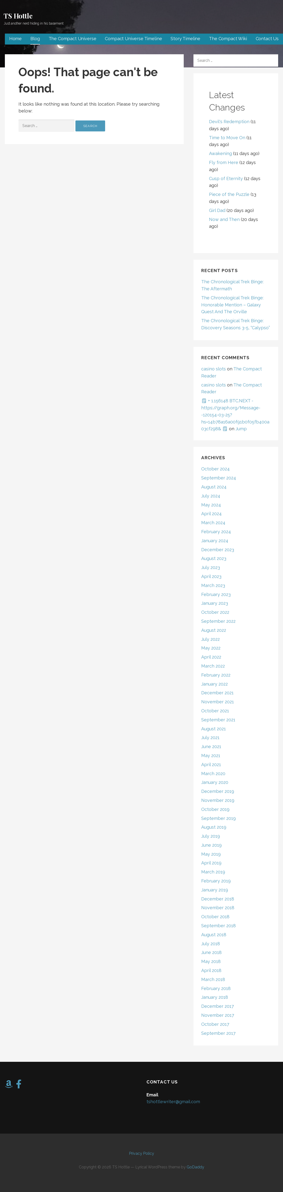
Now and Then (224, 219)
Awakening (220, 153)
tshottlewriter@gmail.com (173, 1101)
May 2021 (210, 755)
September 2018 (218, 925)
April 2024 (211, 513)
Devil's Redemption (229, 121)
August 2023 (213, 558)
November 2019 (217, 800)
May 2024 (211, 504)
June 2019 (211, 845)
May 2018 (211, 961)
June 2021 (211, 746)
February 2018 (216, 988)
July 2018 (210, 943)
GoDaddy (195, 1167)
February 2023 (216, 594)
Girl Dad (217, 210)
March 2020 (213, 773)
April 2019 (211, 862)
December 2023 (217, 549)
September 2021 (218, 719)
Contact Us (267, 38)
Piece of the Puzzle (229, 194)
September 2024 (218, 477)
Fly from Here (223, 162)
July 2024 (210, 495)
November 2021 (217, 701)
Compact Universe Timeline (133, 38)
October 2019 (215, 809)
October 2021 (215, 710)
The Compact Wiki (228, 38)
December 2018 (217, 898)
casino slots (213, 368)
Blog (35, 38)
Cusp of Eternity (226, 178)
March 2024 (213, 522)
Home (15, 38)
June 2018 (211, 952)
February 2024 (216, 531)
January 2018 (214, 997)
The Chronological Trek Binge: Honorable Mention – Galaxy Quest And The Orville (232, 304)
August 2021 (213, 728)
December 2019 (217, 791)
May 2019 (211, 854)
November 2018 (217, 907)
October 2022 (215, 612)
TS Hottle (18, 15)
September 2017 (218, 1033)
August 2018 (213, 934)
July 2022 (210, 639)
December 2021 (217, 692)
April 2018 (211, 970)
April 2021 (211, 764)
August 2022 (213, 630)
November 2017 (217, 1015)
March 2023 (213, 585)
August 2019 (213, 827)
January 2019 (214, 889)
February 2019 (216, 880)
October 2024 (215, 468)
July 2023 (210, 567)
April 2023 (211, 576)
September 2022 (218, 621)
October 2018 (215, 916)
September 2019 (218, 818)
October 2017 (215, 1024)
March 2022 (213, 666)
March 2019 (213, 871)
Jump (241, 428)
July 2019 (210, 836)
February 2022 (215, 675)
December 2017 (217, 1006)
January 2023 (214, 603)
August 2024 (214, 486)
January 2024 (214, 540)
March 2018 (213, 979)
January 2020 (214, 782)
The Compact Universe (72, 38)
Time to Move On (227, 137)
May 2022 (210, 648)
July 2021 (210, 737)
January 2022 (214, 684)
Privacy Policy (141, 1153)
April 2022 (211, 657)
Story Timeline (185, 38)
